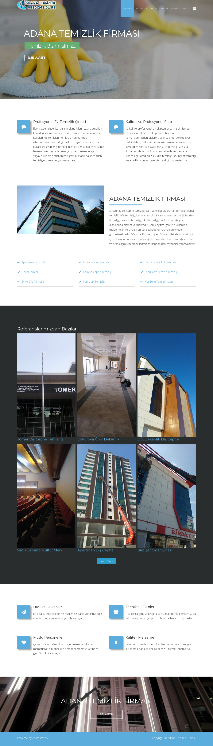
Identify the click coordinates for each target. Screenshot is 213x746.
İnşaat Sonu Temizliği (94, 262)
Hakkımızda (141, 8)
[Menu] (194, 8)
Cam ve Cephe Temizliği (95, 272)
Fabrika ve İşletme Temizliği (159, 272)
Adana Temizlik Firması (181, 738)
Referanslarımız (179, 8)
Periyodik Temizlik (92, 281)
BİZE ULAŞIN (35, 57)
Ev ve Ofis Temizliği (30, 281)
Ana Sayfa (127, 8)
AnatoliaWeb (40, 738)
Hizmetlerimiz (158, 8)
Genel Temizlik (28, 272)
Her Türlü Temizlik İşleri (156, 281)
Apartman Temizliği (31, 262)
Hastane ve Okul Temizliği (158, 262)
